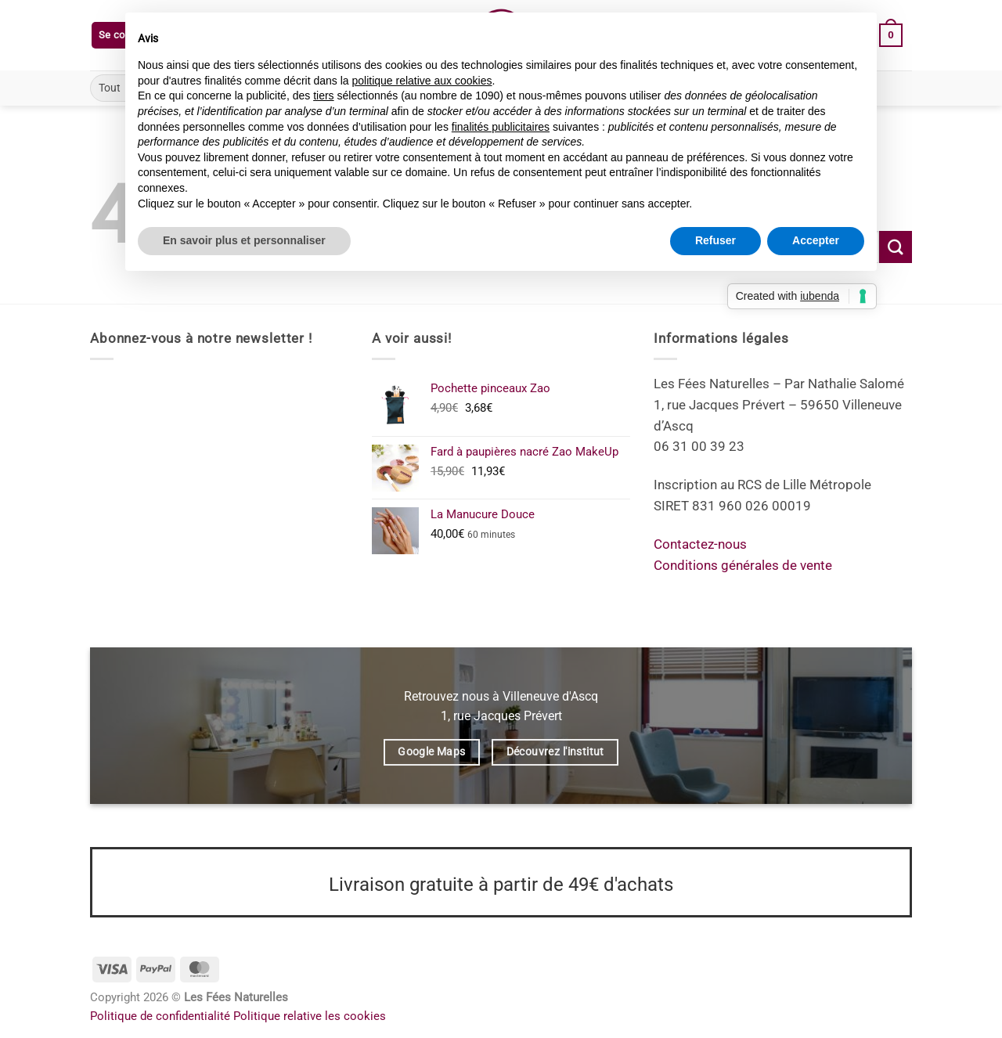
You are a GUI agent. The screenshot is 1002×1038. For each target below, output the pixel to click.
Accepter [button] (815, 240)
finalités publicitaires (501, 127)
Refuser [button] (715, 240)
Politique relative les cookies (309, 1016)
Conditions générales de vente (743, 565)
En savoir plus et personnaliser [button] (244, 240)
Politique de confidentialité (160, 1016)
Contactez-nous (700, 544)
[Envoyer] (895, 247)
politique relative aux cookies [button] (421, 80)
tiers (323, 95)
